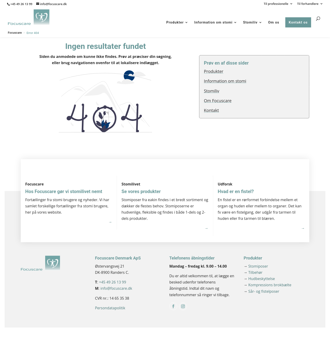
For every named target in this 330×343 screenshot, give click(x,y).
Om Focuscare (218, 100)
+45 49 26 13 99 (21, 4)
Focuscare (15, 32)
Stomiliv (250, 22)
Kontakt (211, 110)
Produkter (175, 22)
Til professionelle (276, 4)
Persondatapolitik (110, 307)
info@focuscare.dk (116, 288)
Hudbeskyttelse (259, 278)
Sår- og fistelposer (261, 291)
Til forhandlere (307, 4)
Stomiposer (256, 266)
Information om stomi (213, 22)
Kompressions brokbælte (267, 284)
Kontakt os (298, 22)
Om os (273, 22)
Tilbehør (253, 272)
